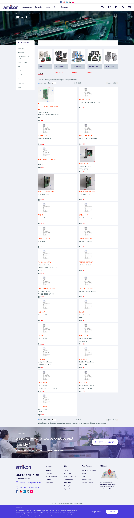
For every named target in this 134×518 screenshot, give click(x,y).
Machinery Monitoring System (23, 57)
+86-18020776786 (33, 487)
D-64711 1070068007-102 (46, 191)
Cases (83, 476)
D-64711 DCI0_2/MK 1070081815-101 (48, 106)
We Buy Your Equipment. (89, 470)
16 (115, 83)
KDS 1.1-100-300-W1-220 (87, 136)
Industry (84, 473)
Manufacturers (27, 7)
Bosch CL (89, 72)
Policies (66, 470)
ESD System (21, 83)
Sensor (19, 87)
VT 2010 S (41, 215)
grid (45, 83)
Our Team (48, 470)
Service (47, 7)
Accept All (112, 512)
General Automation (23, 79)
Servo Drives (21, 75)
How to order (67, 473)
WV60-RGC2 (83, 163)
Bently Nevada (78, 66)
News (55, 7)
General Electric (95, 66)
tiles (40, 83)
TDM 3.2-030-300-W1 (86, 238)
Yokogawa (110, 66)
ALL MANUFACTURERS (30, 14)
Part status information (70, 476)
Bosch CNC (74, 72)
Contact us (64, 7)
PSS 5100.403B (84, 383)
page (109, 83)
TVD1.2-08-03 (83, 215)
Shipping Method (68, 479)
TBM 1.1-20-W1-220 (85, 288)
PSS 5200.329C (42, 383)
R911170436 (41, 359)
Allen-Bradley (62, 66)
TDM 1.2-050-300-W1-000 (46, 288)
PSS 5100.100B (42, 406)
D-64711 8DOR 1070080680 (46, 159)
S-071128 (40, 335)
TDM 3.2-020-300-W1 (45, 262)
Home (17, 14)
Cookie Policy (49, 482)
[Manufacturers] (129, 7)
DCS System (21, 52)
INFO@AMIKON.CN (34, 483)
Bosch (42, 14)
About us (48, 479)
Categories (38, 7)
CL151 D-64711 (43, 136)
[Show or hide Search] (123, 7)
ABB (40, 66)
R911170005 (83, 359)
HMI (19, 66)
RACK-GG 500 (84, 335)
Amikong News (86, 479)
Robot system (21, 70)
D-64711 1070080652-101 (87, 191)
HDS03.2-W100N (84, 99)
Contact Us (49, 473)
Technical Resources (87, 482)
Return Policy (67, 482)
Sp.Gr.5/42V (41, 312)
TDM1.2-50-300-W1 (44, 238)
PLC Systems (21, 48)
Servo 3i (81, 312)
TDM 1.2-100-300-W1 (86, 262)
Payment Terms (68, 489)
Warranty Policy (68, 486)
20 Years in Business (51, 476)
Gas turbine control (22, 62)
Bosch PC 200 (59, 72)
